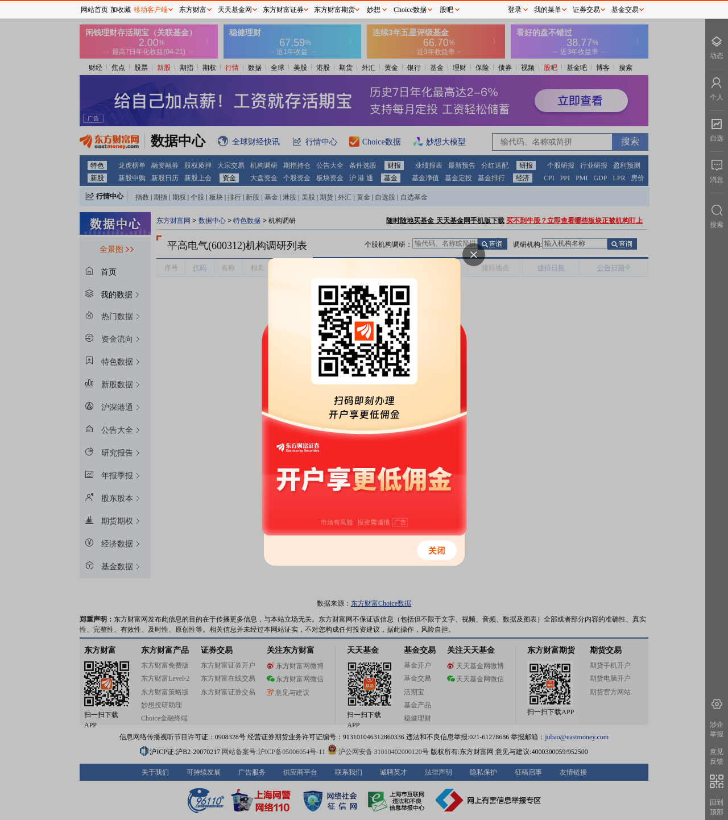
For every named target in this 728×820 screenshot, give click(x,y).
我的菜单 (547, 10)
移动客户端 (151, 10)
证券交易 (586, 10)
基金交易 (625, 10)
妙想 (373, 10)
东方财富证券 (283, 10)
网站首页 (94, 10)
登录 (515, 10)
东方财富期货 (334, 10)
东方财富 (192, 10)
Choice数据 (410, 10)
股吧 (446, 10)
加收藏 (120, 10)
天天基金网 (235, 10)
